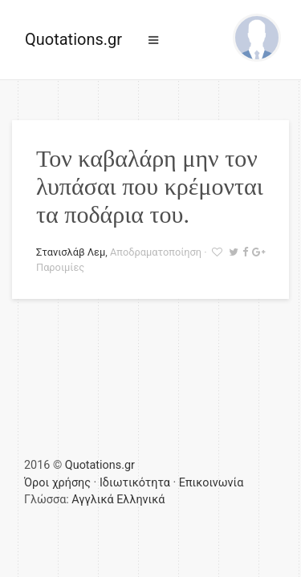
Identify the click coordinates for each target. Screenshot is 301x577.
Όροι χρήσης (57, 483)
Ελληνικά (140, 499)
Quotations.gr (73, 39)
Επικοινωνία (211, 483)
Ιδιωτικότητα (135, 483)
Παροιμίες (60, 267)
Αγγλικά (92, 499)
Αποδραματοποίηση (155, 252)
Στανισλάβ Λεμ (70, 252)
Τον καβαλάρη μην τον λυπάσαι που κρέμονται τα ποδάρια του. (149, 186)
